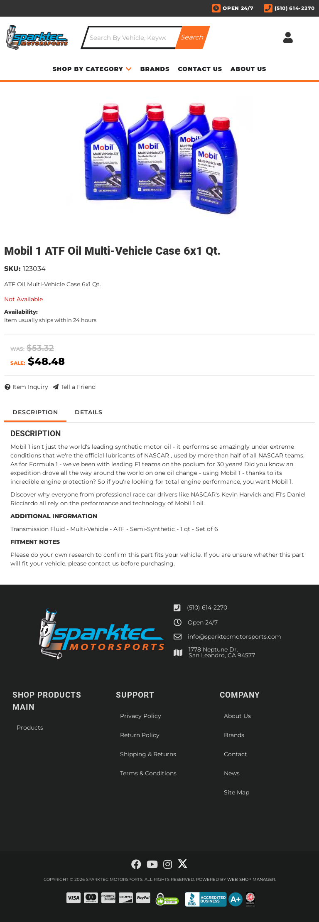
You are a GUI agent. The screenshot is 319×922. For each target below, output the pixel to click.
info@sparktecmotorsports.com (234, 636)
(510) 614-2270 (207, 607)
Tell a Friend (78, 387)
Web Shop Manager (251, 879)
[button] (145, 37)
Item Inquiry (30, 387)
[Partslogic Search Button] (192, 37)
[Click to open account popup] (288, 37)
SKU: (12, 269)
